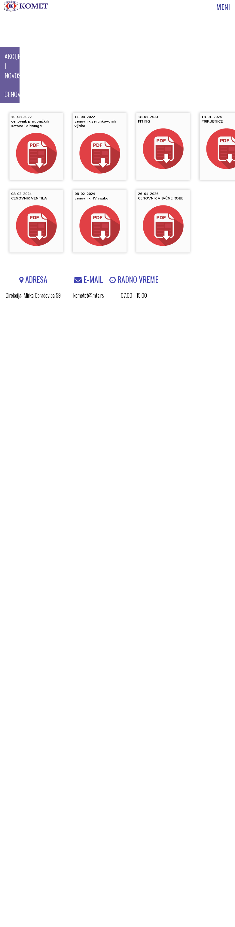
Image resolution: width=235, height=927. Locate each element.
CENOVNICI (18, 94)
